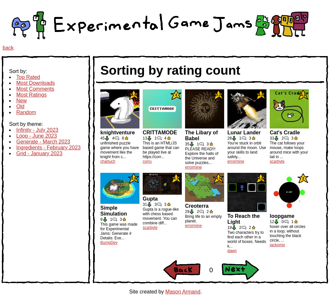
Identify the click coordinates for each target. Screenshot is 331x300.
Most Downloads (35, 83)
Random (26, 112)
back (8, 48)
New (21, 100)
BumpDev (109, 242)
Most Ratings (31, 95)
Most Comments (35, 89)
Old (20, 106)
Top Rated (28, 77)
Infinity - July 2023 (37, 130)
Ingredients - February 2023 (48, 147)
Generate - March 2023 (43, 141)
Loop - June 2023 (36, 136)
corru (147, 161)
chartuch (107, 161)
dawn (232, 250)
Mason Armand (183, 291)
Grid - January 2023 (39, 153)
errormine (193, 167)
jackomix (277, 245)
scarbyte (277, 161)
